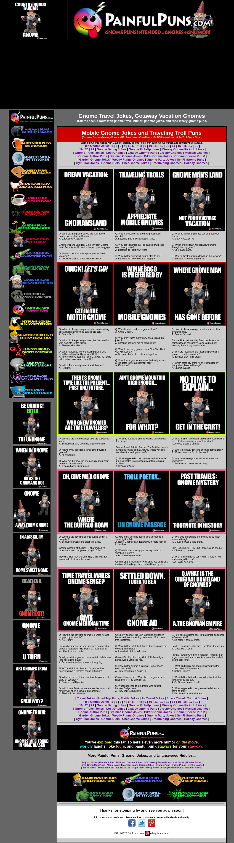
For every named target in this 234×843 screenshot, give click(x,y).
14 (173, 146)
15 (179, 146)
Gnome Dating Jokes (111, 149)
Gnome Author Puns (92, 156)
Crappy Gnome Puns (142, 152)
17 (190, 146)
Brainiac (115, 712)
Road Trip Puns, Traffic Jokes (118, 698)
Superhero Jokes (141, 767)
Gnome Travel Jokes (89, 152)
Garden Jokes (134, 762)
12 (161, 146)
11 (156, 146)
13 (167, 146)
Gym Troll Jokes (87, 163)
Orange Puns (163, 765)
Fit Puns (120, 762)
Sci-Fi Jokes (89, 767)
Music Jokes (147, 765)
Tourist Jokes (196, 698)
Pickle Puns (178, 765)
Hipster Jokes (193, 762)
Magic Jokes (113, 765)
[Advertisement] (117, 74)
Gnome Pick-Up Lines (144, 149)
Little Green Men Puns (93, 765)
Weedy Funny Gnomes (128, 159)
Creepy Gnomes (171, 152)
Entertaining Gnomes (166, 163)
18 (196, 146)
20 (86, 149)
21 (92, 149)
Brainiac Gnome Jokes (126, 156)
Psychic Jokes (194, 765)
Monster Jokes (130, 765)
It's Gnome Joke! (97, 146)
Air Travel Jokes (152, 698)
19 (80, 149)
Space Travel (176, 698)
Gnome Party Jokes (160, 159)
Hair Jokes (178, 762)
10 (150, 146)
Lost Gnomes (115, 152)
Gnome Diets (110, 163)
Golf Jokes (150, 762)
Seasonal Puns (106, 767)
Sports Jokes (123, 767)
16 (185, 146)
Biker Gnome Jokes (158, 156)
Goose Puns (164, 762)
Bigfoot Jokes (89, 762)
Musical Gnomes (196, 152)
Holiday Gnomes (195, 163)
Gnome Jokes (131, 712)
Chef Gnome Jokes (135, 163)
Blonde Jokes (106, 762)
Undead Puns (175, 767)
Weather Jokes (193, 767)
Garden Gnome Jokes (94, 159)
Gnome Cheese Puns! (189, 156)
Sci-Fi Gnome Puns (190, 159)
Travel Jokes (86, 698)
